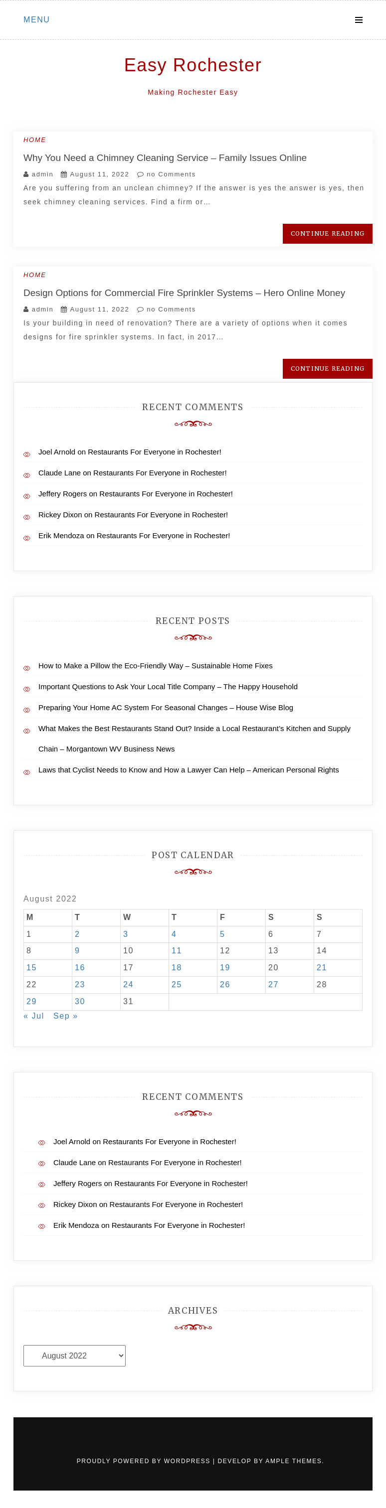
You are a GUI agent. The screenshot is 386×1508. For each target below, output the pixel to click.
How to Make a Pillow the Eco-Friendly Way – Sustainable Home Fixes (155, 665)
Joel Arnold (56, 452)
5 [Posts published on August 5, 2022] (222, 934)
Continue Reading (328, 233)
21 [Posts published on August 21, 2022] (322, 967)
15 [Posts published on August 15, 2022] (31, 967)
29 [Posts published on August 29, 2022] (31, 1001)
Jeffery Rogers (62, 493)
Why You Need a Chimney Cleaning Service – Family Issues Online (165, 157)
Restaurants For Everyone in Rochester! (154, 452)
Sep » (65, 1016)
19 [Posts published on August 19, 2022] (225, 967)
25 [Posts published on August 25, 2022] (177, 984)
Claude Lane (59, 472)
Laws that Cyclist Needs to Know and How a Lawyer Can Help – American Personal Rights (188, 769)
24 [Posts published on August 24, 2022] (128, 984)
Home (34, 140)
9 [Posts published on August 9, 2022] (77, 950)
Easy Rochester (193, 65)
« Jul (33, 1016)
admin (42, 174)
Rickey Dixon (60, 514)
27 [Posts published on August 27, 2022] (273, 984)
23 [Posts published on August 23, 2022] (80, 984)
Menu (36, 19)
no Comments (166, 174)
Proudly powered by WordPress (145, 1461)
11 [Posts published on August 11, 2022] (177, 950)
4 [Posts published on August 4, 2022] (174, 934)
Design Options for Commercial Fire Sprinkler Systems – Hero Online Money (184, 293)
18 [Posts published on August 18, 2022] (177, 967)
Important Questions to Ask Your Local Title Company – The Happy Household (168, 686)
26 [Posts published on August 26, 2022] (225, 984)
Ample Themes (293, 1461)
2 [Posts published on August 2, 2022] (77, 934)
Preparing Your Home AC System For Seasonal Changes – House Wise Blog (165, 707)
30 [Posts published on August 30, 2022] (80, 1001)
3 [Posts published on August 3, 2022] (126, 934)
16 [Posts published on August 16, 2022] (80, 967)
